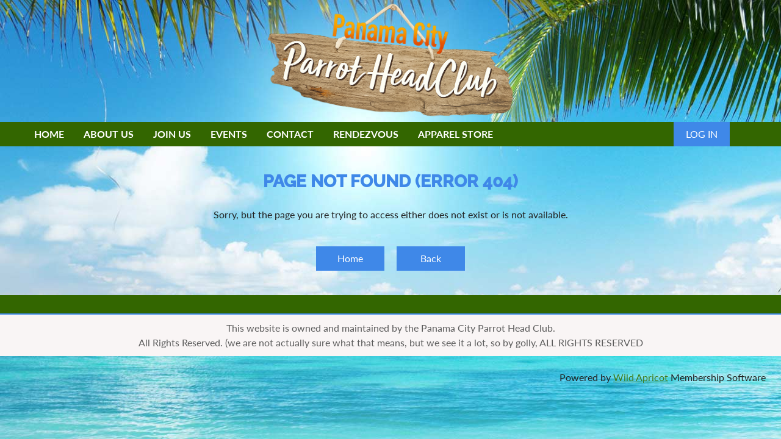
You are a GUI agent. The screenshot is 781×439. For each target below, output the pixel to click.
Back (430, 258)
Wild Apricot (640, 377)
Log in (702, 134)
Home (350, 258)
